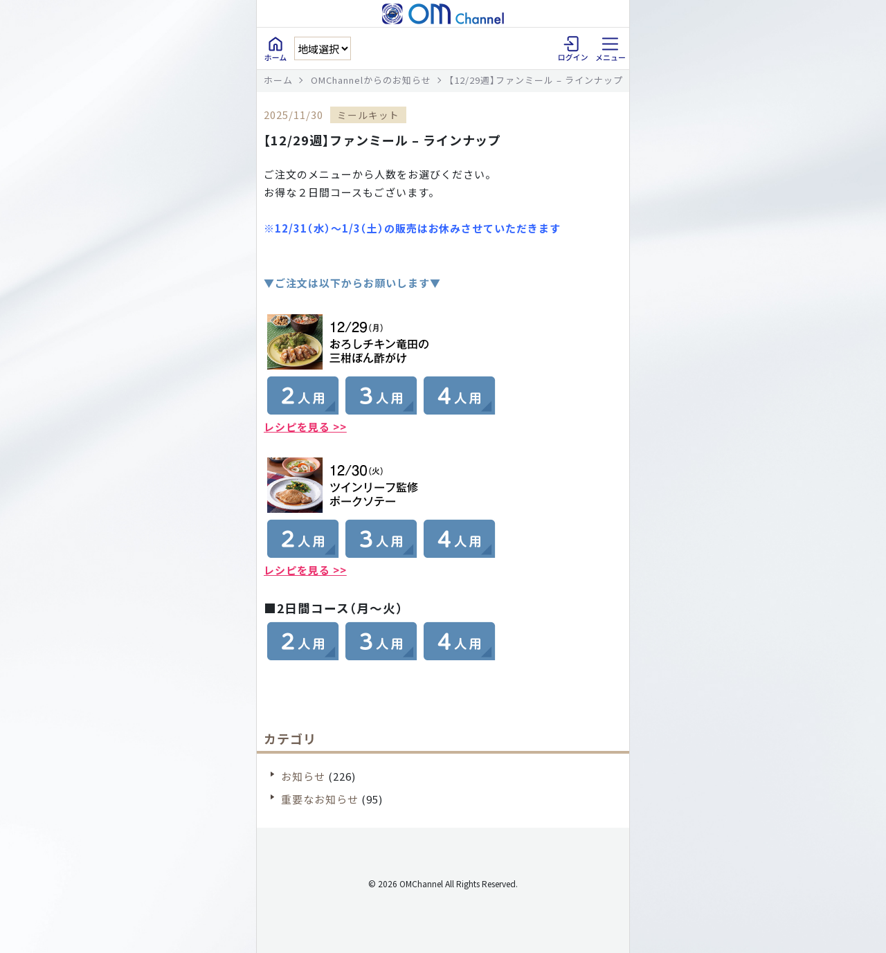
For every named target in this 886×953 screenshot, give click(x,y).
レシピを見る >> (305, 426)
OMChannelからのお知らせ (371, 79)
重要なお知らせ (320, 799)
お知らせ (303, 776)
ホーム (278, 79)
